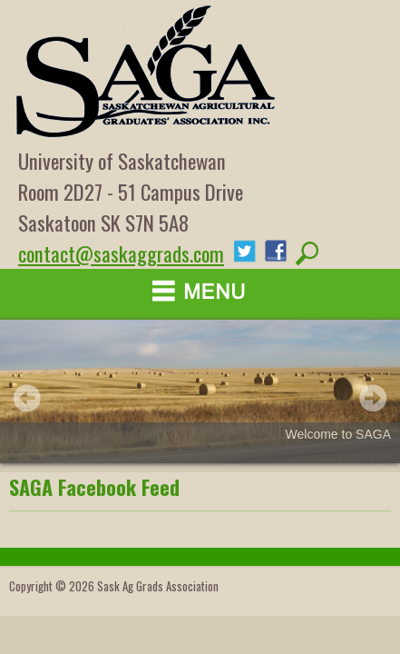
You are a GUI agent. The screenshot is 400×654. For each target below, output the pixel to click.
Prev (27, 397)
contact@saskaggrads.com (121, 253)
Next (372, 397)
